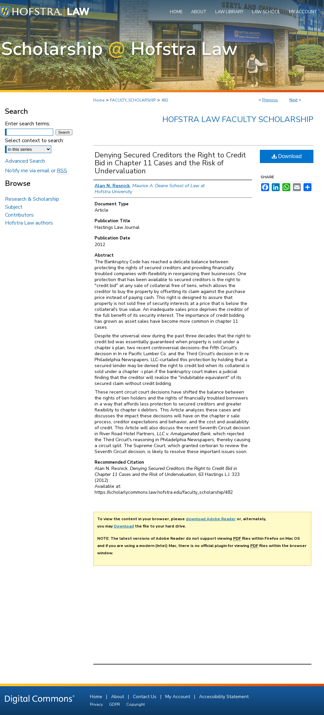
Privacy (97, 704)
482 (164, 100)
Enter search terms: (27, 123)
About (118, 697)
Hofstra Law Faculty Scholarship (237, 119)
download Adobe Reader (211, 519)
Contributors (19, 215)
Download (287, 156)
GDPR (115, 704)
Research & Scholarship (32, 199)
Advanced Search (25, 161)
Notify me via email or (36, 170)
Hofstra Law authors (29, 223)
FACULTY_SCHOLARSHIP (133, 100)
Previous (270, 100)
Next (293, 100)
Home (98, 100)
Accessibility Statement (224, 697)
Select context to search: (34, 140)
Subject (13, 207)
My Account (178, 697)
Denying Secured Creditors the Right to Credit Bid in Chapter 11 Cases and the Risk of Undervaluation (170, 163)
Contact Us (145, 697)
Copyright (135, 704)
